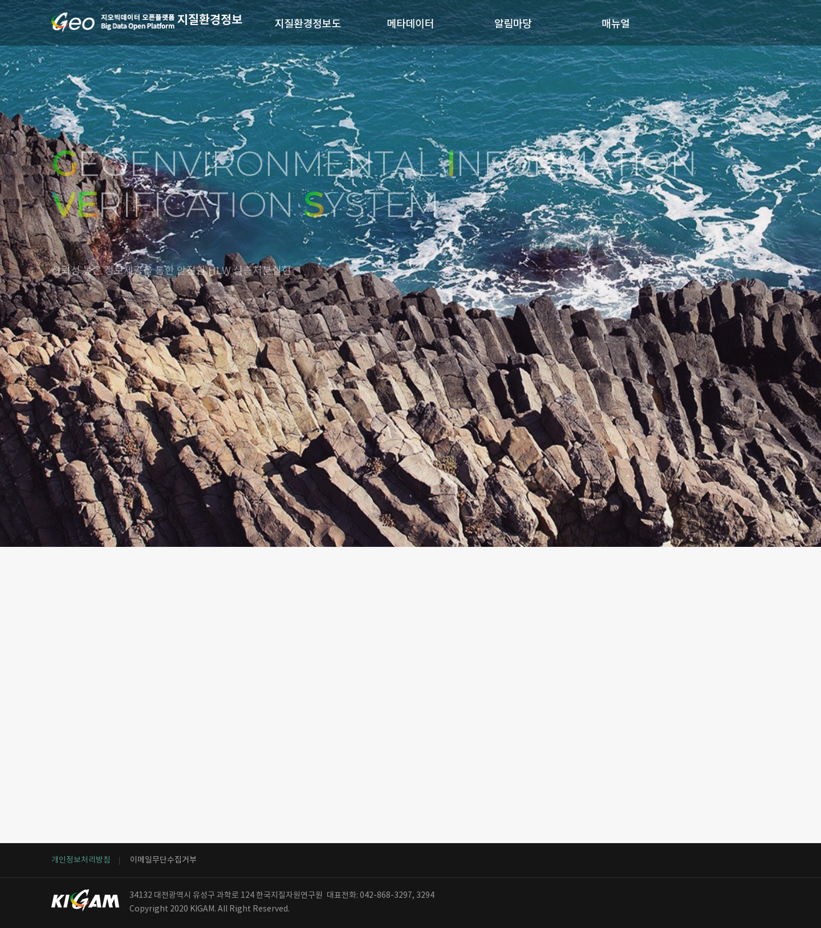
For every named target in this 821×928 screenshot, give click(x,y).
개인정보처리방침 (81, 860)
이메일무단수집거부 (163, 860)
